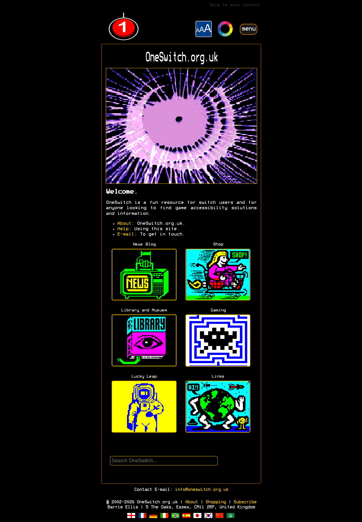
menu (248, 29)
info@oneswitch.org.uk (201, 490)
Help (122, 229)
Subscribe (244, 502)
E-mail (125, 234)
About (124, 224)
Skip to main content (234, 5)
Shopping (215, 502)
